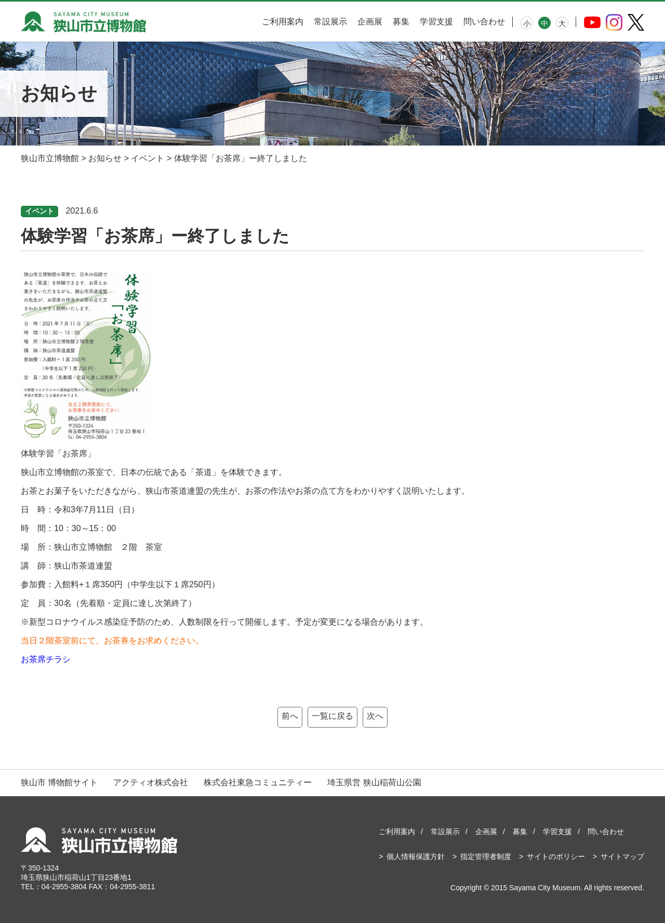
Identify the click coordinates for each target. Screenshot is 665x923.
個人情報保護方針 (416, 856)
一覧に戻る (332, 715)
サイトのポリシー (556, 856)
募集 (401, 21)
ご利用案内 (282, 21)
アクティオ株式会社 (150, 782)
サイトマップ (622, 856)
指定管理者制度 (485, 856)
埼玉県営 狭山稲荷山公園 (374, 782)
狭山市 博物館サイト (59, 782)
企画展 (369, 21)
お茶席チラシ (46, 659)
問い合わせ (484, 21)
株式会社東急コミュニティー (258, 782)
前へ (290, 715)
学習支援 (436, 21)
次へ (375, 715)
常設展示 (330, 21)
